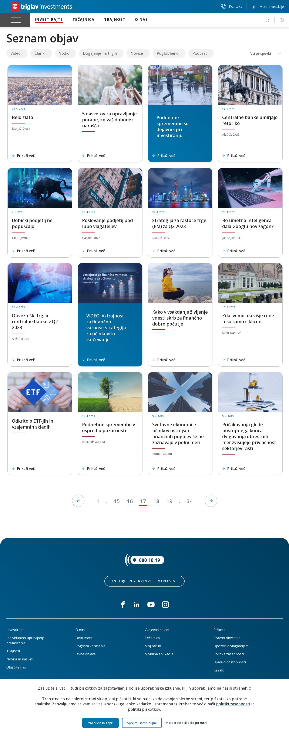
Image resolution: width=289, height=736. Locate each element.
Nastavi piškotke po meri (188, 723)
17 (143, 501)
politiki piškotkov (144, 709)
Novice (137, 53)
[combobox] (266, 53)
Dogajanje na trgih (100, 53)
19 (169, 501)
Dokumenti (84, 638)
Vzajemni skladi (157, 629)
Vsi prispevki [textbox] (260, 53)
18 (156, 501)
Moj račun (153, 646)
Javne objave (85, 654)
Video (15, 53)
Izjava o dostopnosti (230, 662)
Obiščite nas (16, 667)
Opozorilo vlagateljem (231, 646)
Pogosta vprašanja (90, 646)
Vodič (64, 53)
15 (117, 501)
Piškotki (220, 629)
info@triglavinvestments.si (144, 581)
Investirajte (15, 629)
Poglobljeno (168, 53)
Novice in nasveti (19, 659)
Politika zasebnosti (229, 654)
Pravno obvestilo (227, 638)
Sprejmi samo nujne (142, 723)
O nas (80, 629)
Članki (40, 53)
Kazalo (219, 670)
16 (130, 501)
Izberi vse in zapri (100, 723)
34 (190, 501)
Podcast (199, 53)
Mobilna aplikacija (159, 654)
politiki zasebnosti (233, 703)
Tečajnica (152, 638)
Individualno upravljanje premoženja (25, 640)
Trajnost (13, 651)
